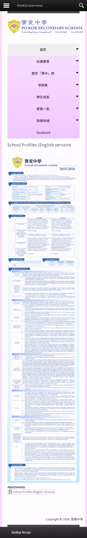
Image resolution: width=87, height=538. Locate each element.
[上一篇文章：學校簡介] (18, 501)
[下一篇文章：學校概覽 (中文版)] (69, 501)
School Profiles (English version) (33, 492)
